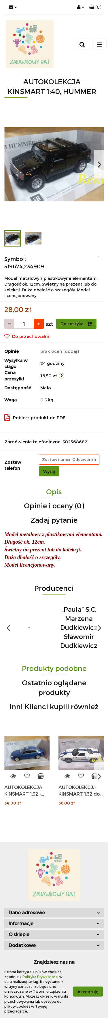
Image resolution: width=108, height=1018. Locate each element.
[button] (95, 7)
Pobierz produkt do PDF (34, 417)
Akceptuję (87, 991)
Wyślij (49, 471)
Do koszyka (76, 324)
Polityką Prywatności (40, 977)
